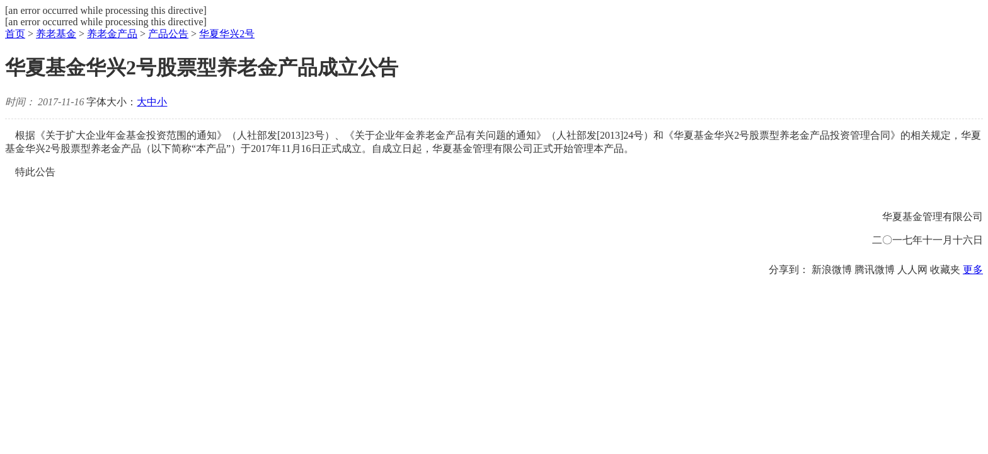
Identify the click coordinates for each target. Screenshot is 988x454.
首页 (15, 33)
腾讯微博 (874, 269)
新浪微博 (832, 269)
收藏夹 (945, 269)
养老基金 (56, 33)
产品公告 (168, 33)
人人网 (912, 269)
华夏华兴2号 (227, 33)
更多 (973, 269)
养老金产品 (112, 33)
